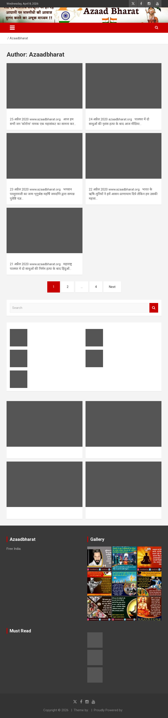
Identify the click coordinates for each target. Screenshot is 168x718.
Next (112, 287)
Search (153, 308)
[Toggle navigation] (12, 28)
